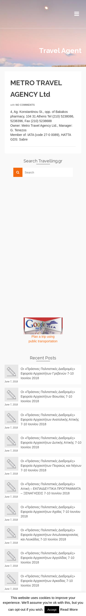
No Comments (25, 104)
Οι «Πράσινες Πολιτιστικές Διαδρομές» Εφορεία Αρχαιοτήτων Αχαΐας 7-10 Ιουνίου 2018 (50, 511)
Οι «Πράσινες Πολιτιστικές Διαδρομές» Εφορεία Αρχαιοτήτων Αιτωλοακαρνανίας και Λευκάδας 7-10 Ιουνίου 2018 (49, 534)
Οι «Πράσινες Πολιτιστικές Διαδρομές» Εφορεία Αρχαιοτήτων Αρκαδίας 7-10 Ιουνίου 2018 (48, 580)
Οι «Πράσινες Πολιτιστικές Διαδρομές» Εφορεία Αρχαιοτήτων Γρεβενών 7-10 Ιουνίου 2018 (48, 373)
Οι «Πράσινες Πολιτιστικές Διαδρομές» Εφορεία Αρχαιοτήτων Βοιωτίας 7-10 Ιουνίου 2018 (48, 396)
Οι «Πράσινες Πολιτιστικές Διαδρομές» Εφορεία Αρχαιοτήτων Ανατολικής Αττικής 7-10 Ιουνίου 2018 (50, 419)
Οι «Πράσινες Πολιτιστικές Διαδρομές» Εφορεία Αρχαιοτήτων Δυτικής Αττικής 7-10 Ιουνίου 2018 (51, 442)
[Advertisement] (39, 212)
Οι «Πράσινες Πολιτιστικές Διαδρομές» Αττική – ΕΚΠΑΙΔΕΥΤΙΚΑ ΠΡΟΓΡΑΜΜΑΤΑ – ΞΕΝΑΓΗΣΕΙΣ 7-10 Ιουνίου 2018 (51, 488)
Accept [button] (51, 609)
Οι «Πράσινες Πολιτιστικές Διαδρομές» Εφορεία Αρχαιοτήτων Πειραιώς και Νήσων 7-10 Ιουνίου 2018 (51, 465)
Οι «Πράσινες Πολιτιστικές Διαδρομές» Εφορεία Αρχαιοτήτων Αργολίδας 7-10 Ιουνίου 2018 (48, 557)
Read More (69, 609)
